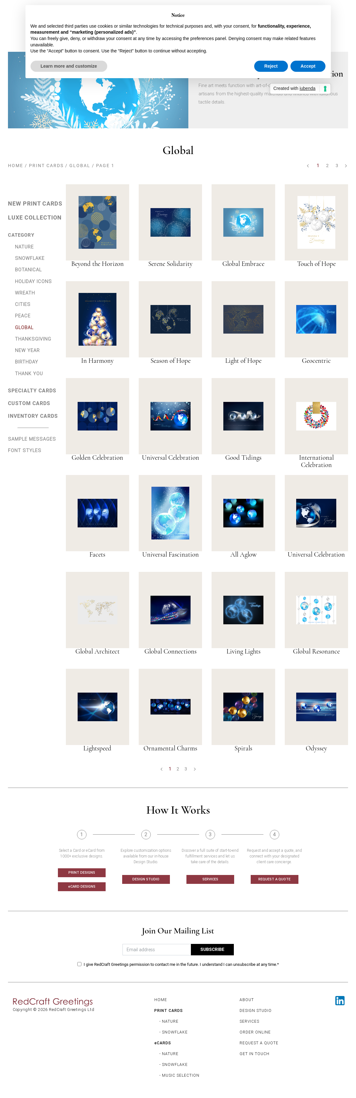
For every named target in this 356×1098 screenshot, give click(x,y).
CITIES (23, 304)
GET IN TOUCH (254, 1053)
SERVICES (210, 879)
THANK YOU (29, 373)
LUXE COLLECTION (35, 217)
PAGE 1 (105, 165)
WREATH (25, 293)
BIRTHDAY (26, 362)
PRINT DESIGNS (81, 872)
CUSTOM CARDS (29, 403)
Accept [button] (308, 66)
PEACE (23, 316)
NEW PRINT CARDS (35, 203)
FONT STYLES (24, 450)
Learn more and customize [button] (69, 66)
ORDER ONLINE (255, 1032)
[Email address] (156, 949)
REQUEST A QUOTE (274, 879)
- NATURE (168, 1021)
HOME (15, 165)
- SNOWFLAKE (173, 1032)
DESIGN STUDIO (145, 879)
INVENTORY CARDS (33, 416)
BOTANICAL (28, 270)
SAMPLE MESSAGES (32, 439)
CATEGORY (21, 235)
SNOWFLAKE (30, 258)
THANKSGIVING (33, 339)
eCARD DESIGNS (81, 886)
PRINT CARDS (46, 165)
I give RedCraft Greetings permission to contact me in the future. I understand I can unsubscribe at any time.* (181, 964)
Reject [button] (271, 66)
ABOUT (247, 999)
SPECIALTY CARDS (32, 391)
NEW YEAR (27, 350)
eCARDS (162, 1042)
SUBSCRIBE (212, 949)
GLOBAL (79, 165)
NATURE (24, 247)
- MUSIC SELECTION (179, 1075)
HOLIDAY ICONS (33, 281)
